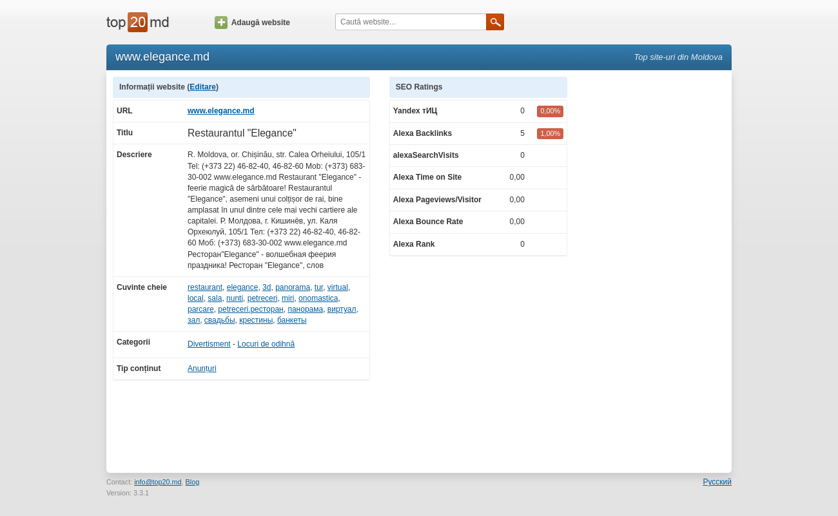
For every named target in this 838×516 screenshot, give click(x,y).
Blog (193, 482)
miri (288, 298)
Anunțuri (202, 368)
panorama (292, 287)
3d (266, 287)
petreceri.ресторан (250, 309)
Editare (203, 86)
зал (194, 320)
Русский (717, 481)
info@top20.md (157, 482)
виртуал (341, 309)
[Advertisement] (656, 270)
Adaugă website (252, 22)
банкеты (292, 320)
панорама (305, 309)
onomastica (318, 298)
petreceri (263, 298)
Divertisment (209, 344)
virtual (337, 287)
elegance (242, 287)
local (196, 298)
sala (215, 298)
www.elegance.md (221, 110)
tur (319, 287)
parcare (201, 309)
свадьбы (219, 320)
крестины (256, 320)
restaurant (205, 287)
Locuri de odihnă (266, 344)
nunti (234, 298)
